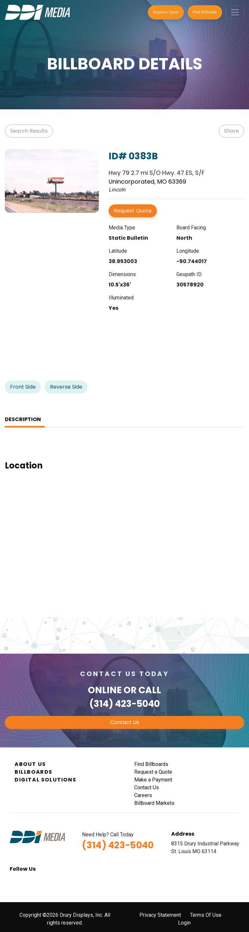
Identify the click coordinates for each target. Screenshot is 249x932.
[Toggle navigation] (235, 12)
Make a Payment (153, 780)
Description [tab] (23, 419)
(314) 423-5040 (124, 703)
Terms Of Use (205, 915)
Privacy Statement (160, 915)
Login (184, 923)
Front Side (23, 387)
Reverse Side (66, 387)
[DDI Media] (37, 12)
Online (105, 690)
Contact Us (124, 722)
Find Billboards (205, 12)
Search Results (29, 131)
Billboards (34, 772)
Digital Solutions (45, 779)
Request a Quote (166, 12)
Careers (143, 795)
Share (231, 131)
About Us (30, 764)
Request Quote (133, 210)
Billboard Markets (154, 803)
